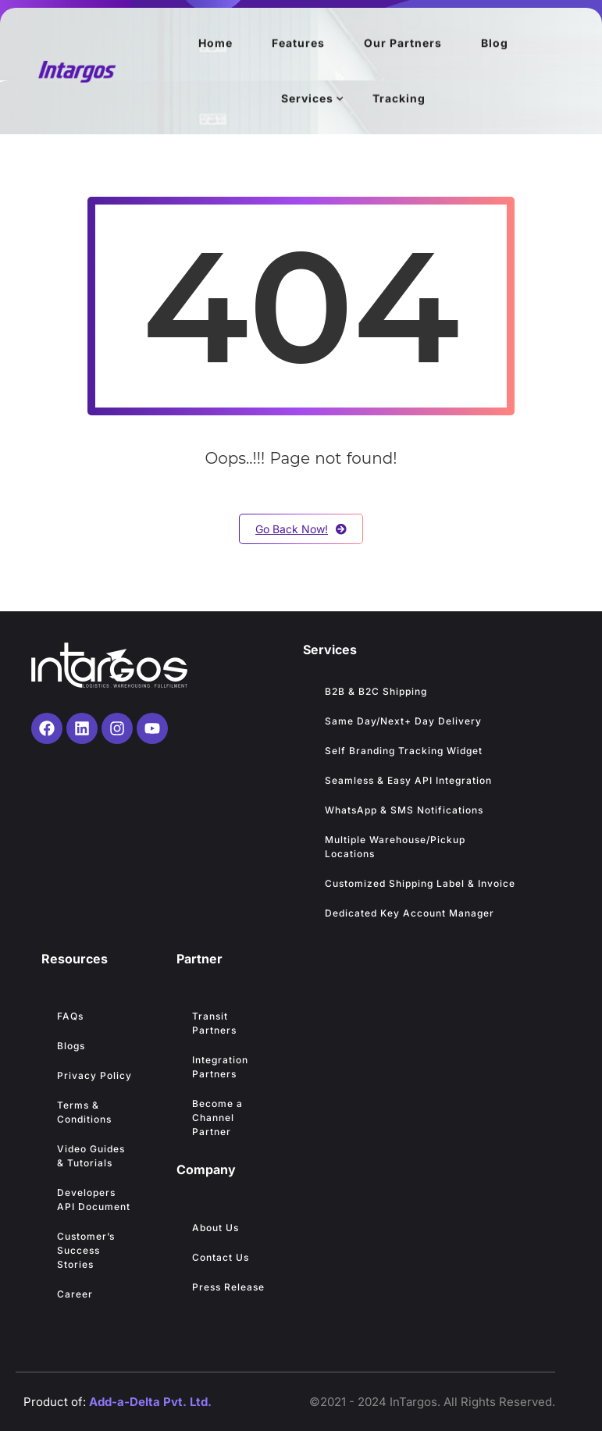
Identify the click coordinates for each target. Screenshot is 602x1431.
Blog (494, 43)
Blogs (71, 1046)
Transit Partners (214, 1023)
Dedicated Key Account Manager (409, 913)
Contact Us (220, 1257)
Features (298, 43)
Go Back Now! (301, 529)
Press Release (228, 1287)
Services (307, 98)
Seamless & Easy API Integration (408, 780)
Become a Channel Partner (217, 1117)
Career (75, 1294)
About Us (215, 1227)
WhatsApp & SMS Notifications (404, 810)
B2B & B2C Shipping (376, 691)
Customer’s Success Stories (86, 1250)
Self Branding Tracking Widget (404, 750)
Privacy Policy (94, 1075)
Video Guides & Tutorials (91, 1156)
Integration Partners (220, 1067)
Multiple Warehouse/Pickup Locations (395, 847)
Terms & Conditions (84, 1112)
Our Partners (403, 43)
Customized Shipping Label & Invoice (420, 883)
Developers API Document (93, 1199)
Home (215, 43)
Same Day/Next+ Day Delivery (405, 721)
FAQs (70, 1016)
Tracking (399, 98)
